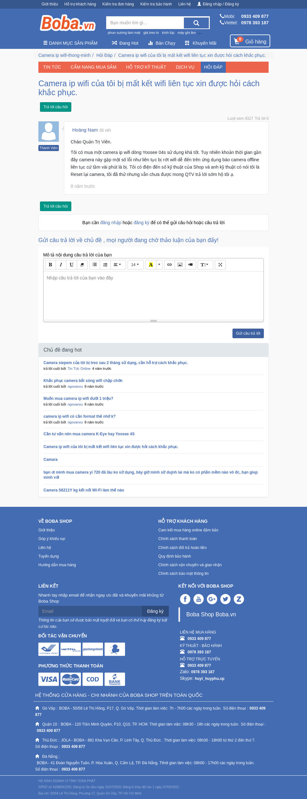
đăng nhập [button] (111, 222)
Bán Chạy (162, 43)
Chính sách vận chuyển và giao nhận (190, 565)
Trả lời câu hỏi (55, 107)
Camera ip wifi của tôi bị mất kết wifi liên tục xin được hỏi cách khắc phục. (192, 55)
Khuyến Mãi (200, 43)
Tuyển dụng (48, 556)
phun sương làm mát (124, 32)
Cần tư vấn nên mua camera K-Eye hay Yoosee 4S (89, 434)
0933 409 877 (255, 16)
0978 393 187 (255, 22)
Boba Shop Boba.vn (211, 614)
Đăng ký (155, 611)
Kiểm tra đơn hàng (118, 4)
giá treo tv (151, 32)
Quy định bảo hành (174, 556)
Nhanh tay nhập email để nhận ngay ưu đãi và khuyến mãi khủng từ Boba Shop (101, 598)
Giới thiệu (50, 4)
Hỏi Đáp (104, 55)
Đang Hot (125, 43)
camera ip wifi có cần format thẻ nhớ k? (79, 416)
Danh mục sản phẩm (70, 43)
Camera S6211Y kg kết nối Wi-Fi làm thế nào (83, 490)
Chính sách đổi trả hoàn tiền (182, 547)
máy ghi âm (186, 32)
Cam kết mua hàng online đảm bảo (188, 530)
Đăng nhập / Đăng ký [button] (218, 4)
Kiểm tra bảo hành (156, 4)
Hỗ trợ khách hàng (80, 4)
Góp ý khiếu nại (51, 538)
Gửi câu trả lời (248, 333)
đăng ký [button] (142, 222)
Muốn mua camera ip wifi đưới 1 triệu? (78, 398)
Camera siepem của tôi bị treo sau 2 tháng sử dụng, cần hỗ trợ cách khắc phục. (115, 363)
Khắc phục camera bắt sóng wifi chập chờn (82, 380)
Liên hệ (184, 4)
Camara (50, 459)
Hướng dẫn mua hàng (57, 565)
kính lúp (168, 32)
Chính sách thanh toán (177, 538)
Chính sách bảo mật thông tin (183, 573)
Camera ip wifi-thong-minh (64, 55)
